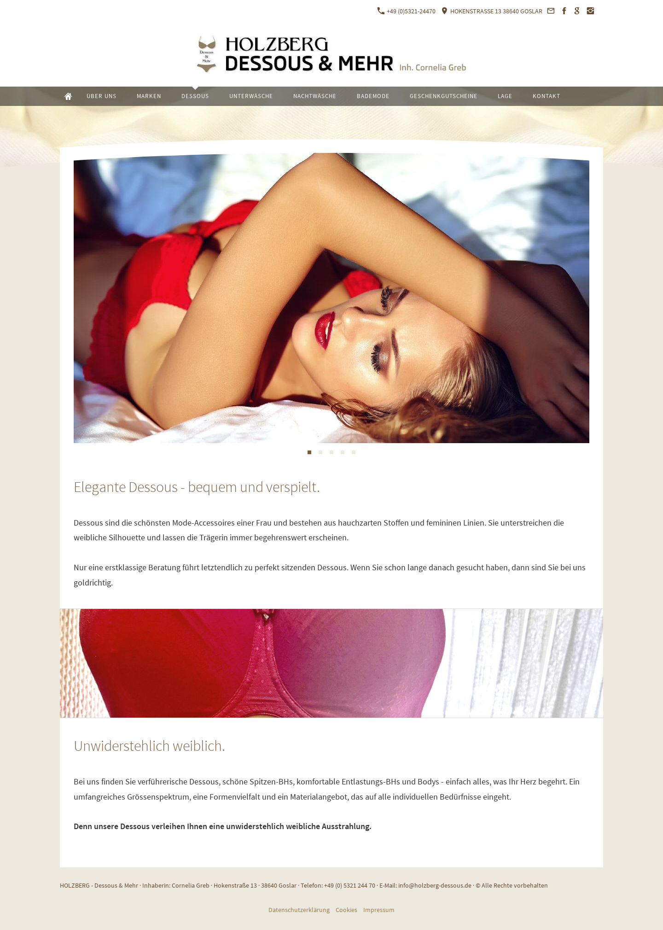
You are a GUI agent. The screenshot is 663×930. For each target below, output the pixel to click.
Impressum (379, 910)
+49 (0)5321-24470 (406, 11)
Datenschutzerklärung (299, 910)
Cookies (346, 910)
